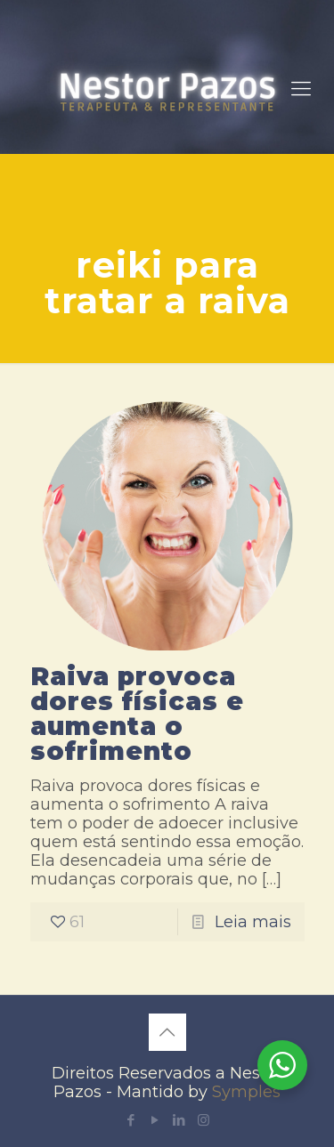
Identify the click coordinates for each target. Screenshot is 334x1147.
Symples (246, 1092)
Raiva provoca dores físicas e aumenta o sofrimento (137, 713)
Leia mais (253, 922)
